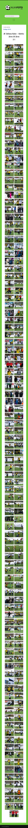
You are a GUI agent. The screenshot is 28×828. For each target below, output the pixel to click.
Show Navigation (22, 13)
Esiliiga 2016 (7, 29)
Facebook (14, 20)
